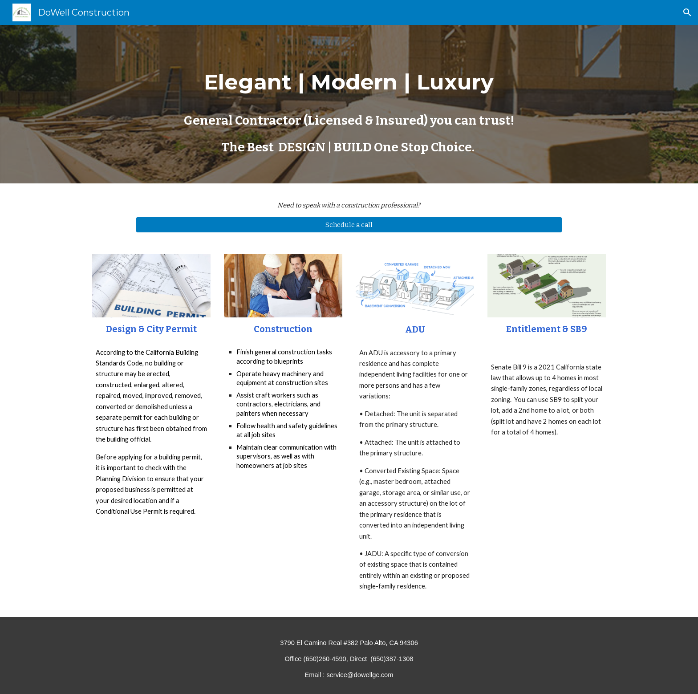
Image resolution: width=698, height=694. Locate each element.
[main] (349, 104)
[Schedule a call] (348, 225)
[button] (687, 12)
